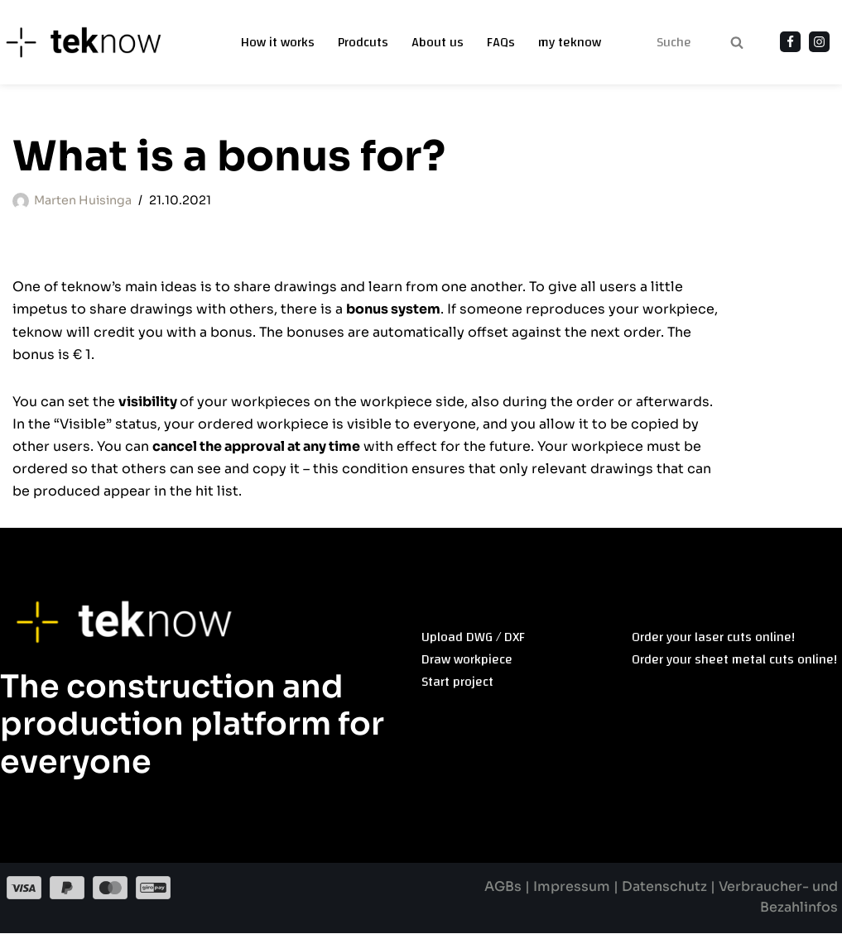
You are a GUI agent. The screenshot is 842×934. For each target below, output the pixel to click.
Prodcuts (363, 42)
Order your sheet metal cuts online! (734, 660)
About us (437, 42)
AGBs (504, 888)
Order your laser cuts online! (713, 637)
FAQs (501, 42)
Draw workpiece (466, 660)
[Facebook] (790, 41)
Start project (457, 683)
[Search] (673, 42)
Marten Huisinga (83, 200)
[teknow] (92, 42)
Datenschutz (663, 888)
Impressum (572, 888)
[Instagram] (819, 41)
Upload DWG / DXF (473, 637)
